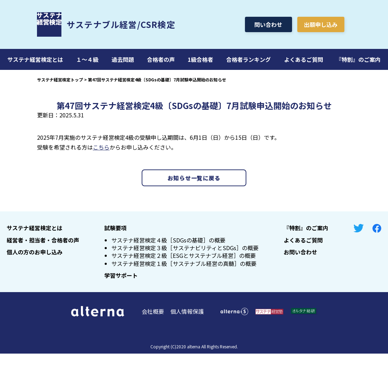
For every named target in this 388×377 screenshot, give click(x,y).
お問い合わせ (300, 252)
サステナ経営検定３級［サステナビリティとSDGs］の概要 (185, 248)
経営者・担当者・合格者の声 (43, 240)
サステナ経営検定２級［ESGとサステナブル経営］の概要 (183, 255)
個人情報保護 (187, 311)
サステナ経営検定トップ (60, 79)
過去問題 (123, 59)
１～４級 (87, 59)
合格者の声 (161, 59)
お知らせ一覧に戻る (193, 178)
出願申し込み (320, 24)
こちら (101, 147)
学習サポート (121, 275)
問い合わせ (268, 24)
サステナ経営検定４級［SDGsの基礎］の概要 (168, 240)
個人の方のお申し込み (34, 252)
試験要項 (115, 228)
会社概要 (153, 311)
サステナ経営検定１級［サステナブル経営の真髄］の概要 (183, 263)
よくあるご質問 (303, 59)
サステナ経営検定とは (35, 59)
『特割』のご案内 (358, 59)
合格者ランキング (248, 59)
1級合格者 (200, 59)
